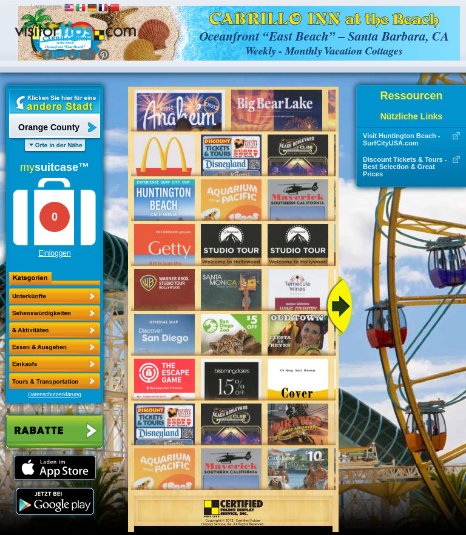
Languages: (46, 6)
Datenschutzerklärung (54, 394)
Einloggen (54, 253)
